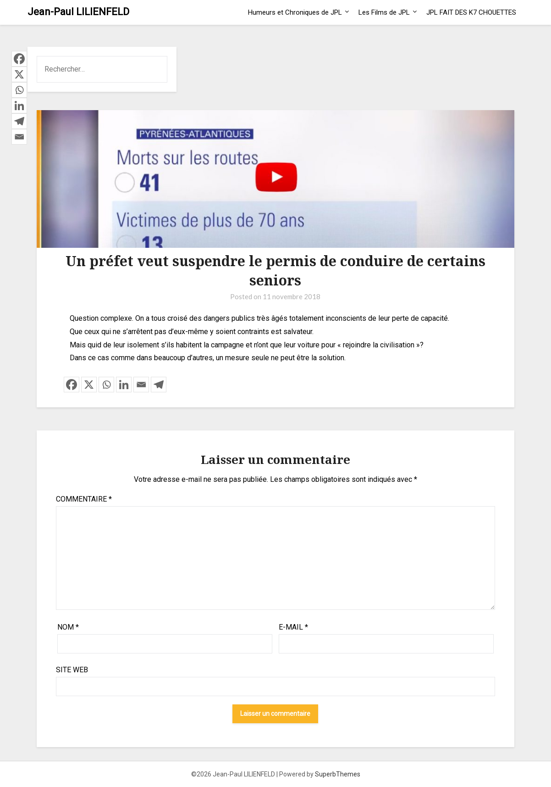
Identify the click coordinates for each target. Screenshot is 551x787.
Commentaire (84, 499)
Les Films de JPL (384, 12)
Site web (72, 669)
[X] (89, 384)
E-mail (293, 627)
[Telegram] (158, 384)
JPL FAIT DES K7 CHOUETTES (471, 12)
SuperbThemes (337, 774)
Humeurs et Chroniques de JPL (295, 12)
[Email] (141, 384)
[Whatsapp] (106, 384)
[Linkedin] (124, 384)
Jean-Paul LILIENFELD (78, 11)
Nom (68, 627)
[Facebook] (71, 384)
